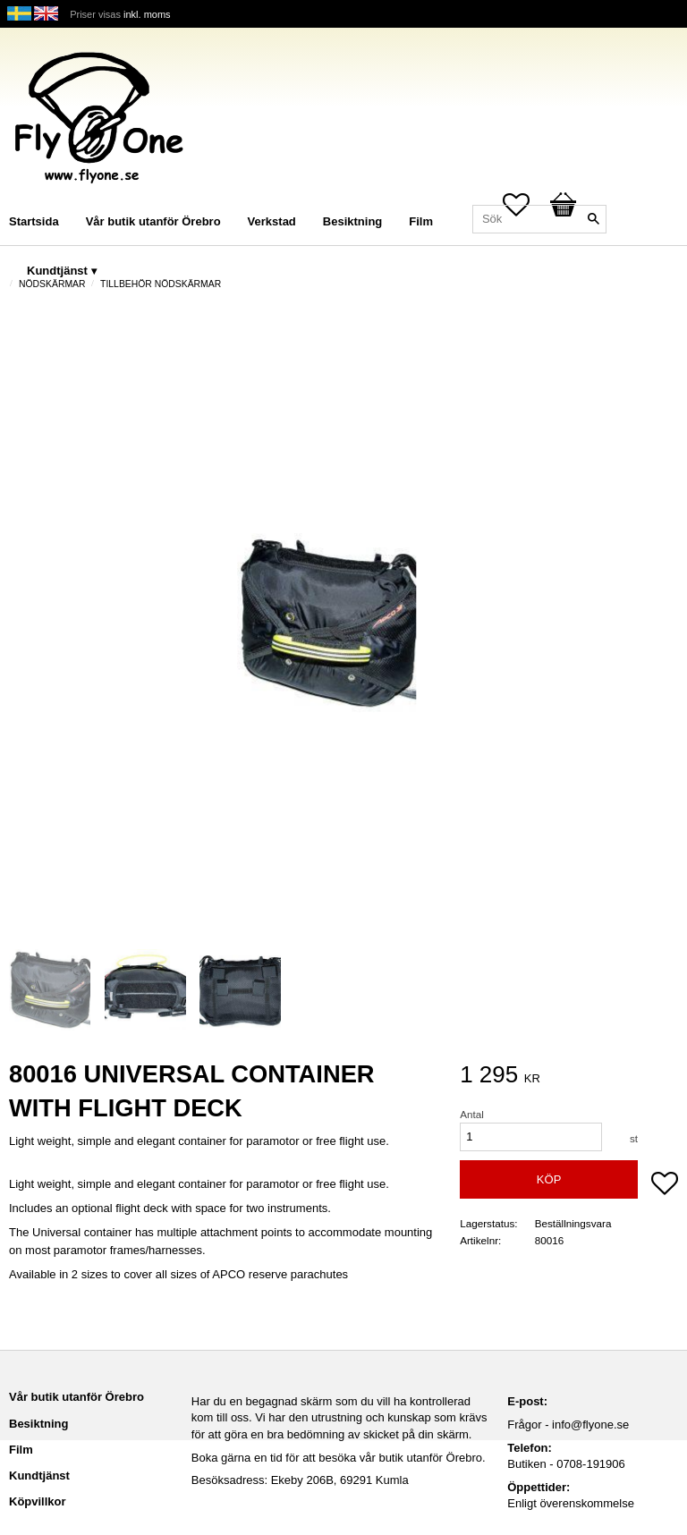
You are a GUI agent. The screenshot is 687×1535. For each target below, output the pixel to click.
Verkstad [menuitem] (272, 221)
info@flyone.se (590, 1424)
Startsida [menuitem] (34, 221)
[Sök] (593, 219)
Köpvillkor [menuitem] (37, 1501)
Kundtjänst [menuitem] (57, 270)
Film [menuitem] (421, 221)
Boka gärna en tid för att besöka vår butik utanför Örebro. (338, 1457)
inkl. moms (147, 14)
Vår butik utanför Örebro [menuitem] (153, 221)
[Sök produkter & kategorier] (539, 219)
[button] (664, 1185)
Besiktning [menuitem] (352, 221)
